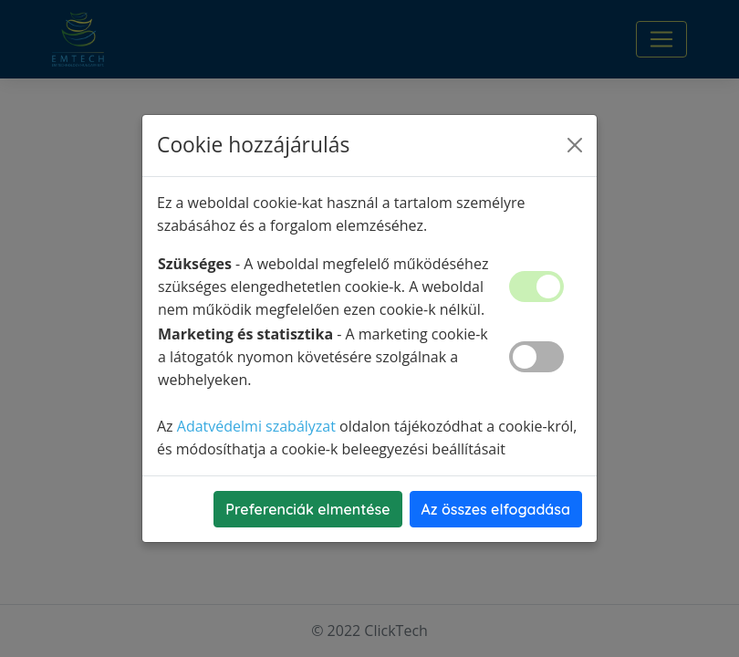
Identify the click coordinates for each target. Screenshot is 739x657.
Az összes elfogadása (496, 509)
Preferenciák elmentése (307, 509)
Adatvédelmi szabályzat (256, 426)
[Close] (574, 145)
